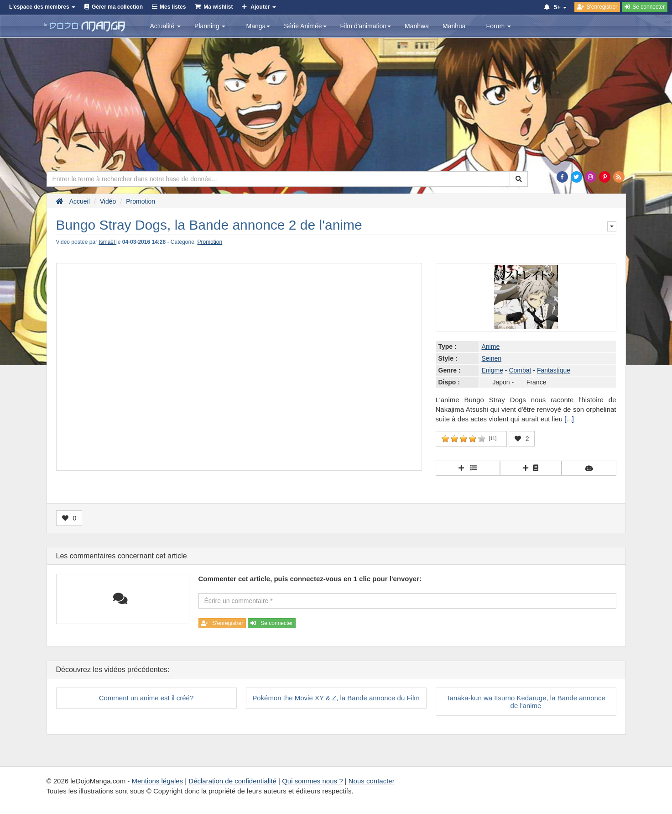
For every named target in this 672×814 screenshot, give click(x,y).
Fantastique (553, 370)
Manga (258, 26)
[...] (569, 419)
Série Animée (305, 26)
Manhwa (417, 26)
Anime (491, 346)
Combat (520, 370)
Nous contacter (372, 781)
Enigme (492, 370)
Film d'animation (365, 26)
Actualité (165, 26)
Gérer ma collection (117, 7)
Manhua (454, 26)
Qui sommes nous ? (312, 781)
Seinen (492, 358)
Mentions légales (157, 781)
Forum (498, 26)
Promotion (210, 242)
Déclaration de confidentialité (232, 781)
